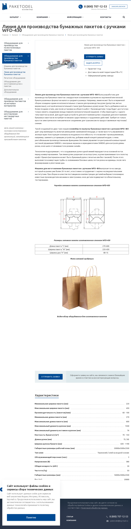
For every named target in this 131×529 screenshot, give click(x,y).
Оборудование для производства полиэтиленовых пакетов (13, 46)
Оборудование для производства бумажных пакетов (13, 58)
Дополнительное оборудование (11, 91)
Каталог (15, 17)
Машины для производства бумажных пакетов (15, 67)
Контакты (105, 17)
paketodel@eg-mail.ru (119, 521)
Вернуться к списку (11, 489)
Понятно (31, 517)
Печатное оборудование (14, 78)
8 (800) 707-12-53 (95, 6)
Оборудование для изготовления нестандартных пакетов (13, 115)
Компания (43, 17)
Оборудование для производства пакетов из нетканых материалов (15, 102)
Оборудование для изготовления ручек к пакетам (13, 84)
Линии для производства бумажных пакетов (14, 73)
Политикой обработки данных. (94, 508)
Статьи (70, 517)
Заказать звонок (118, 6)
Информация (75, 17)
